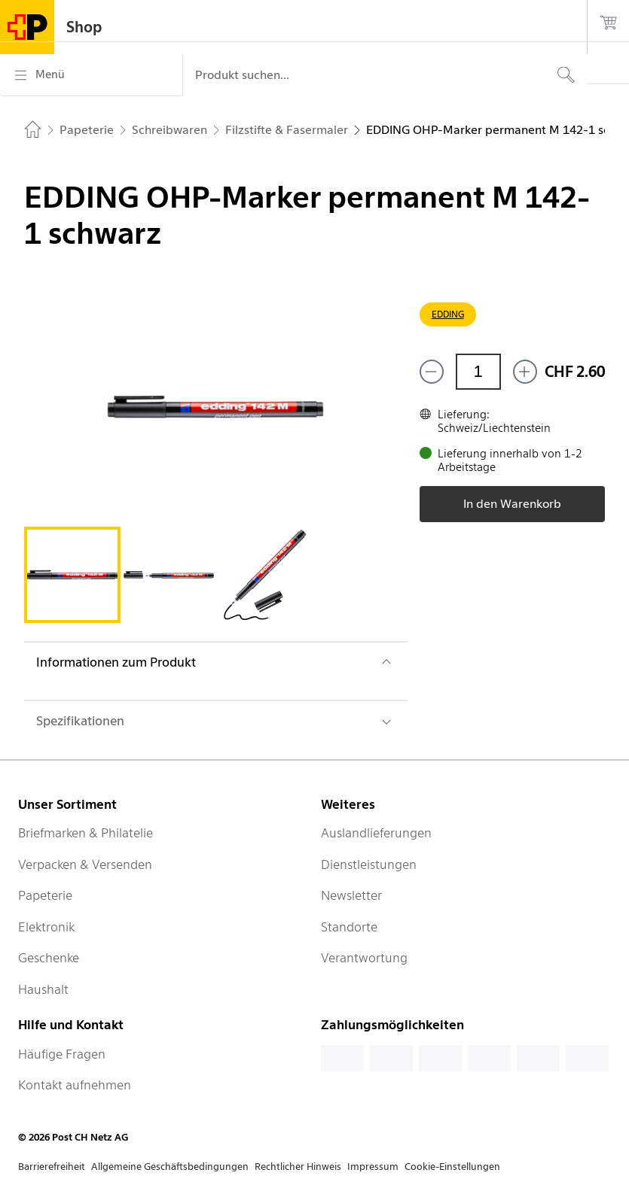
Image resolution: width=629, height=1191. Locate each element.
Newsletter (351, 895)
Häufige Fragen (61, 1054)
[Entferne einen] (432, 372)
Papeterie (45, 895)
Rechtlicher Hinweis (298, 1166)
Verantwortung (364, 957)
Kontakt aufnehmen (74, 1084)
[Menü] (91, 75)
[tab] (72, 575)
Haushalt (43, 989)
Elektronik (46, 926)
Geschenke (48, 957)
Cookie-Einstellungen (452, 1166)
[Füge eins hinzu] (525, 372)
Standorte (349, 926)
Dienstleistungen (369, 864)
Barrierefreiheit (51, 1166)
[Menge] (478, 372)
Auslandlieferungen (376, 832)
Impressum (372, 1166)
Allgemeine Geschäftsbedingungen (170, 1166)
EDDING (448, 314)
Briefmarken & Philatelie (85, 832)
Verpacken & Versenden (85, 864)
